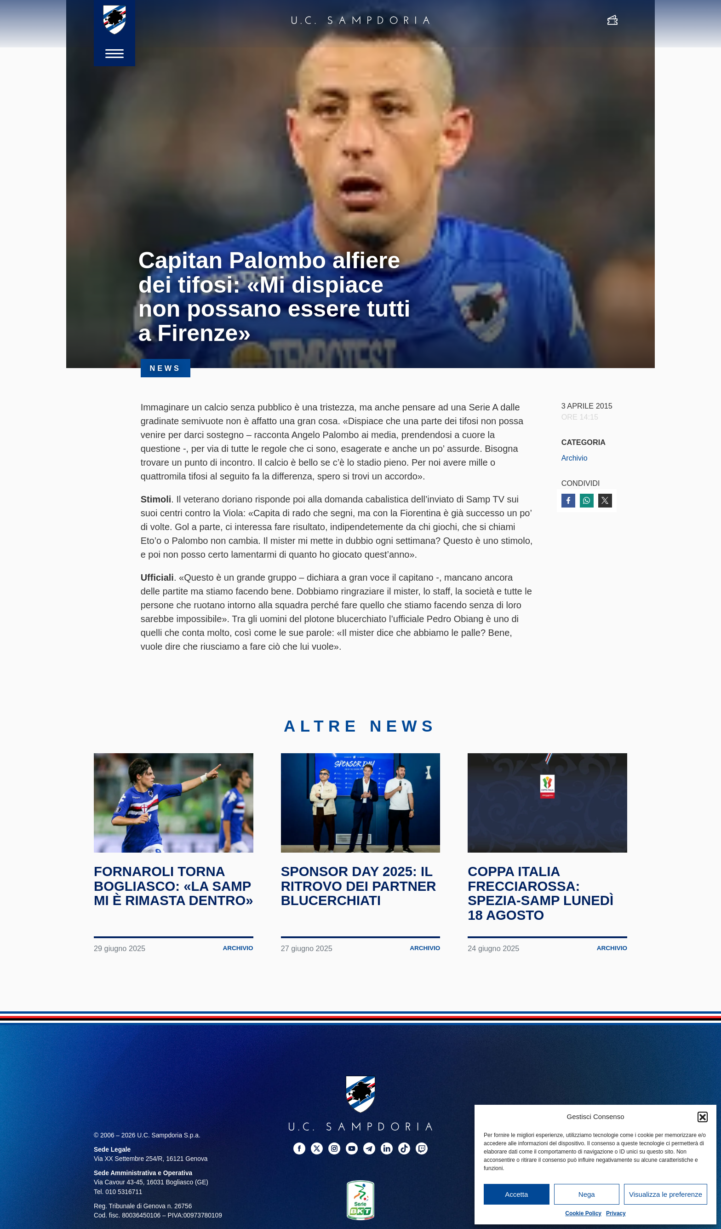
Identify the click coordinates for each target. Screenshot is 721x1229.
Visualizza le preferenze (665, 1194)
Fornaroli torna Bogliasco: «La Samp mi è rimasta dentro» (162, 893)
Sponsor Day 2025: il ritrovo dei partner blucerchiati (360, 886)
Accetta (516, 1194)
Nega (586, 1194)
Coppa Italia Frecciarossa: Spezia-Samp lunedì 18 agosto (542, 893)
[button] (702, 1116)
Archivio (574, 458)
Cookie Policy (583, 1213)
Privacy (616, 1213)
